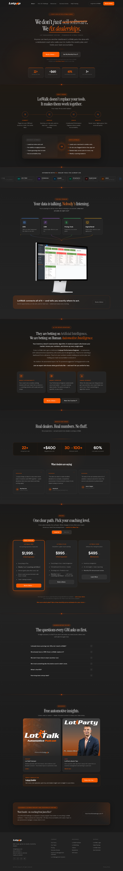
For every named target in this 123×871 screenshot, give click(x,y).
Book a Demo (109, 3)
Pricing (53, 847)
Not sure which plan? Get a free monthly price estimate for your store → (61, 602)
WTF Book (74, 852)
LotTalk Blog (75, 845)
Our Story (53, 842)
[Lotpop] (14, 3)
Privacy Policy (106, 867)
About (33, 3)
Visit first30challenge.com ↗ (94, 813)
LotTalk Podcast (76, 842)
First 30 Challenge (43, 3)
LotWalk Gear (97, 847)
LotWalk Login (97, 842)
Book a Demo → (51, 54)
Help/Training (74, 3)
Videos (74, 847)
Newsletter (75, 850)
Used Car (56, 532)
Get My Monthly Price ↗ (70, 54)
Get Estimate (97, 850)
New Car (66, 532)
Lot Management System (58, 857)
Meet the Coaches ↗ (70, 400)
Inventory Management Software (57, 853)
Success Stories (63, 3)
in (21, 858)
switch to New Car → (73, 527)
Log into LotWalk (96, 3)
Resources (53, 3)
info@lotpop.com (17, 849)
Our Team (53, 845)
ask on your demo (80, 597)
